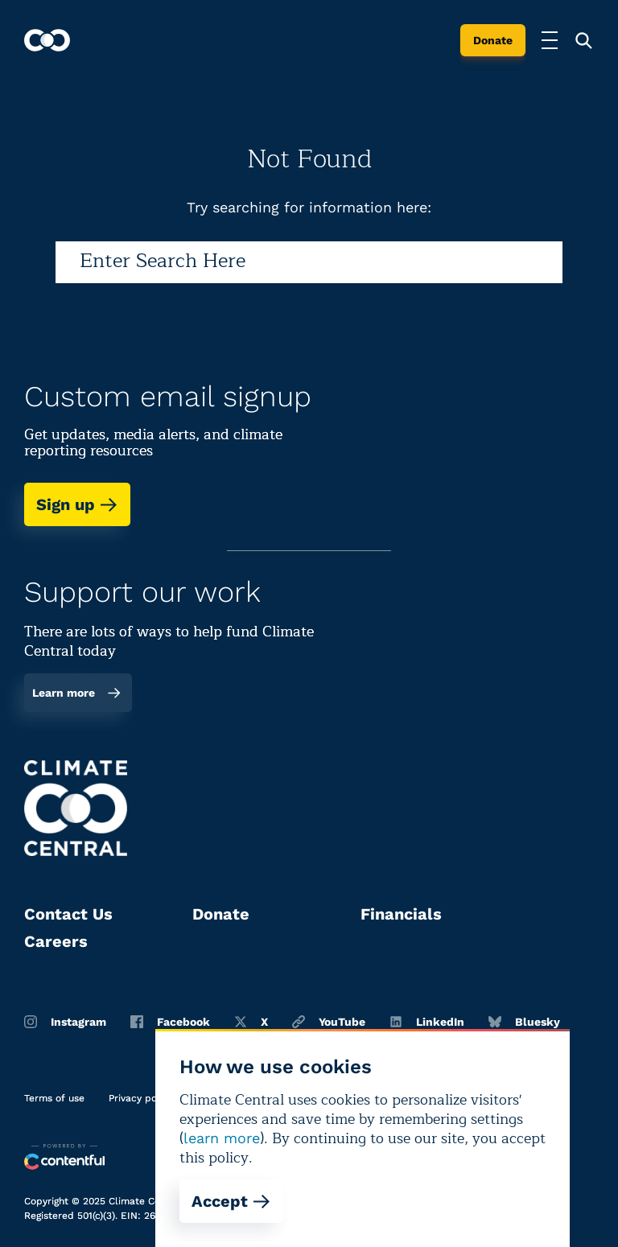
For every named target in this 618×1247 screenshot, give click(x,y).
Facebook (170, 1021)
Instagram (65, 1021)
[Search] (309, 262)
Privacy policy (141, 1098)
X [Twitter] (251, 1021)
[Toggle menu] (550, 40)
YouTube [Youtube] (328, 1021)
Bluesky (524, 1021)
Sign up (77, 504)
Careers (56, 941)
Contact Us (68, 914)
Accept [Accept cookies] (231, 1201)
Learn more (77, 692)
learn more (221, 1138)
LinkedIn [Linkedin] (426, 1021)
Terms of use (54, 1098)
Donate (493, 40)
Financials (401, 914)
